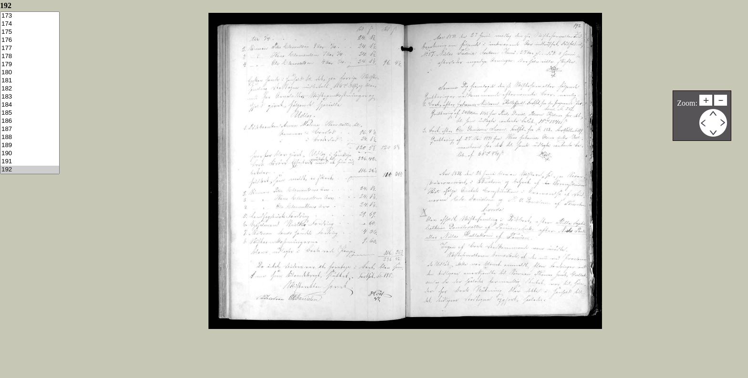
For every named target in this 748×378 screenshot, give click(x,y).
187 (29, 129)
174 (29, 24)
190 (29, 153)
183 (29, 97)
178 (29, 56)
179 (29, 64)
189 (29, 145)
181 (29, 81)
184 (29, 105)
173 (29, 16)
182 (29, 89)
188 (29, 137)
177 (29, 48)
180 (29, 73)
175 (29, 32)
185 (29, 113)
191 (29, 162)
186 (29, 121)
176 (29, 40)
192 (29, 170)
